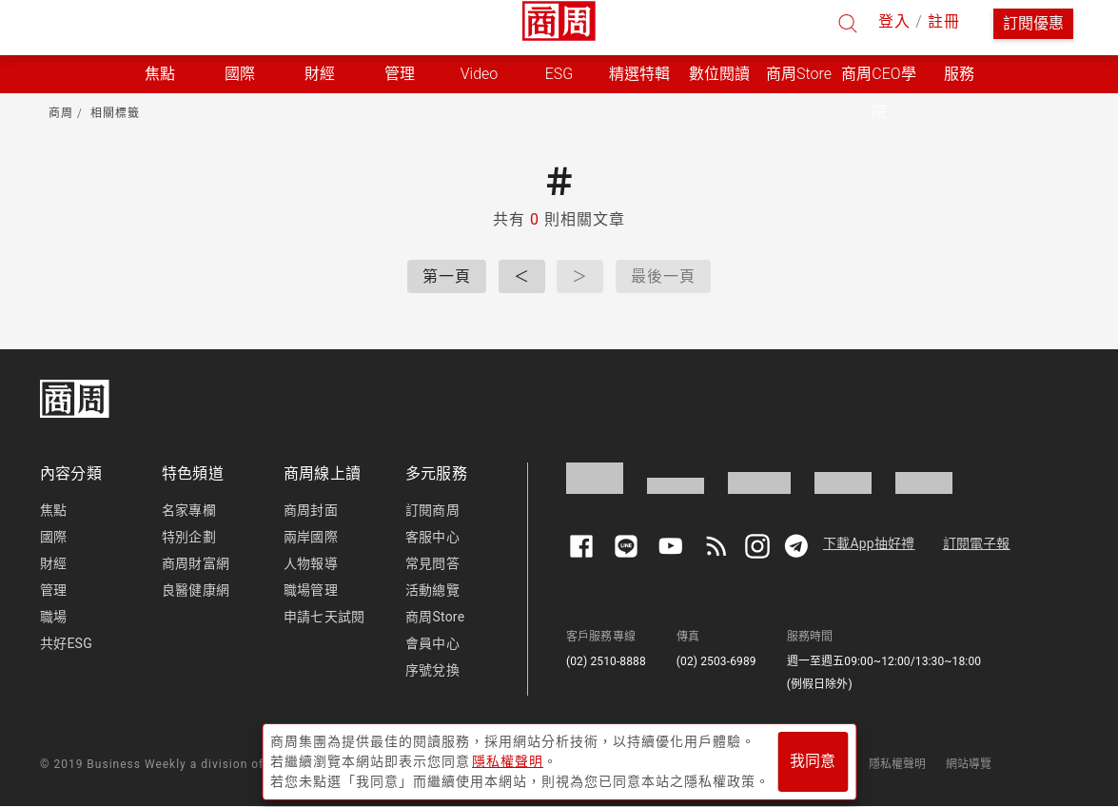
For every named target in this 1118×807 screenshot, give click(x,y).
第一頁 (446, 276)
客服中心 (432, 536)
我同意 (812, 761)
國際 (53, 536)
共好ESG (66, 643)
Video (480, 74)
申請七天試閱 (324, 616)
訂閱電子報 (976, 543)
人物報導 (311, 563)
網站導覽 (969, 764)
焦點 (53, 510)
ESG (559, 74)
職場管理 (311, 590)
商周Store (799, 74)
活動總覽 (432, 590)
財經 (53, 563)
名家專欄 (189, 510)
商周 (61, 113)
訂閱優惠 (1033, 23)
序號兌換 (432, 670)
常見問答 (432, 563)
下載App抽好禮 (869, 543)
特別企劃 (189, 536)
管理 (53, 590)
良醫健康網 (195, 590)
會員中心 (432, 643)
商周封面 (311, 510)
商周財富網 (195, 563)
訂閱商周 (432, 510)
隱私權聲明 (898, 764)
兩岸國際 (311, 536)
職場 (53, 616)
